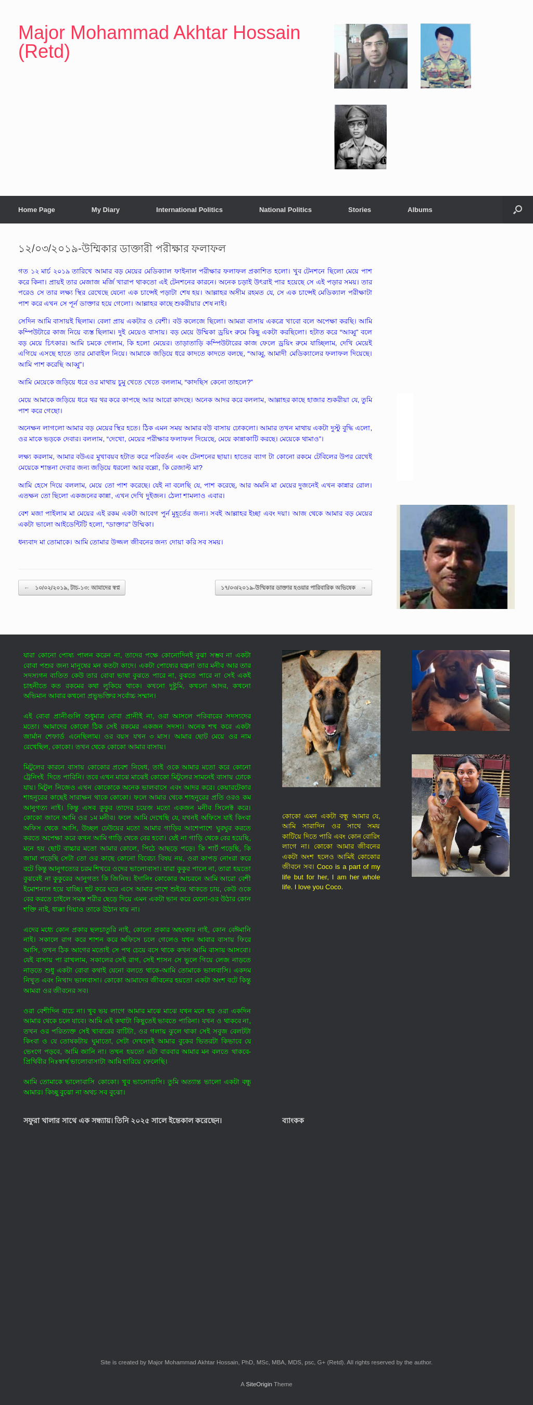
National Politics (285, 210)
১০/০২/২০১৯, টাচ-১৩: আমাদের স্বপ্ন (72, 587)
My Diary (106, 210)
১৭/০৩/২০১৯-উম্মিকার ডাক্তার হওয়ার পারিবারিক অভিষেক (293, 587)
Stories (359, 210)
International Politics (189, 210)
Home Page (36, 210)
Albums (420, 210)
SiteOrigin (259, 1384)
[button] (517, 209)
